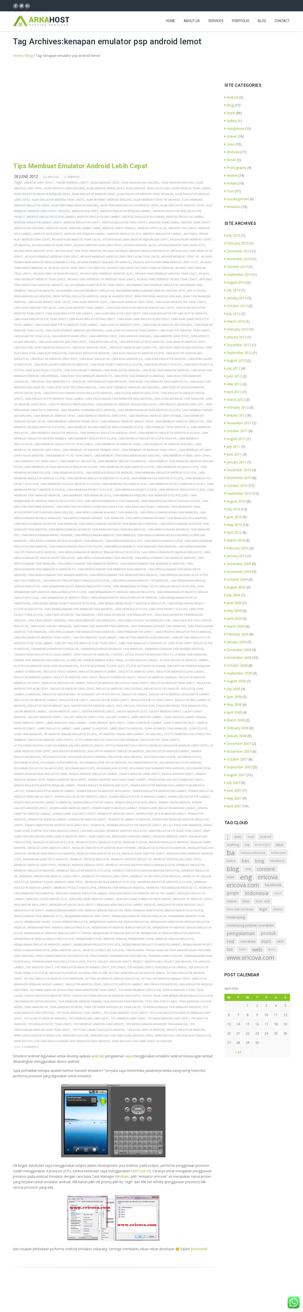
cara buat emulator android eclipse (138, 353)
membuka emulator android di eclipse (165, 882)
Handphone (234, 128)
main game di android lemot (66, 836)
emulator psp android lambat (35, 700)
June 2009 (233, 603)
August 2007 (235, 775)
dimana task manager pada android (39, 660)
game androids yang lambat (66, 722)
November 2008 (237, 657)
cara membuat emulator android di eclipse (169, 432)
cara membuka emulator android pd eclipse (98, 478)
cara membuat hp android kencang (168, 444)
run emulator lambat (171, 967)
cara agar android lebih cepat (131, 302)
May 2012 (233, 384)
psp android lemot (39, 967)
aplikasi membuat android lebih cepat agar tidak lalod (120, 256)
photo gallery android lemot (109, 961)
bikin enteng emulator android (76, 296)
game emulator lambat (54, 728)
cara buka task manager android (165, 370)
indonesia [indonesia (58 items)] (256, 893)
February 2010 (236, 548)
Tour (229, 191)
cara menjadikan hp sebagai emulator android (124, 597)
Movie (230, 160)
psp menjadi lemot (140, 967)
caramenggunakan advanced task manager (111, 649)
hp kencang (154, 734)
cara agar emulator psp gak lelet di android (174, 313)
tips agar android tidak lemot (125, 1012)
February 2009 (236, 634)
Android (74, 177)
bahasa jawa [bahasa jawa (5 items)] (278, 852)
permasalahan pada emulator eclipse (58, 961)
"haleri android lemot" (72, 182)
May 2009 (233, 610)
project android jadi (147, 961)
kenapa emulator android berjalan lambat (44, 785)
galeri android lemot (64, 711)
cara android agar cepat (69, 336)
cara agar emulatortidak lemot (92, 319)
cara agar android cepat (90, 302)
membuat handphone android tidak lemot (49, 876)
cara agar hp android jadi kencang (167, 324)
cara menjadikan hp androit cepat (64, 597)
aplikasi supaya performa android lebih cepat (165, 262)
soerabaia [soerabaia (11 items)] (247, 941)
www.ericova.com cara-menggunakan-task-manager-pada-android (62, 1041)
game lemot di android (126, 728)
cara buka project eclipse (44, 370)
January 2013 (235, 337)
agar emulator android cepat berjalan (145, 194)
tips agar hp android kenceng (45, 1018)
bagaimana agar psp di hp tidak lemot (97, 285)
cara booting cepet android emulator (42, 347)
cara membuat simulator (78, 461)
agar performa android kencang (75, 205)
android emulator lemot (81, 222)
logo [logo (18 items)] (263, 909)
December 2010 (237, 470)
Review (230, 175)
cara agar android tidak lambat (81, 307)
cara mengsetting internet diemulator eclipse (75, 580)
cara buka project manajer (83, 370)
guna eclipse (198, 728)
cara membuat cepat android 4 (167, 427)
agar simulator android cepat (182, 205)
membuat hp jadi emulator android (155, 876)
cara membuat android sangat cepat (126, 421)
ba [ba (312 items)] (231, 852)
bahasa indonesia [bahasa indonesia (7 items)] (253, 853)
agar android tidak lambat (191, 188)
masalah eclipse (110, 842)
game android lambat (146, 717)
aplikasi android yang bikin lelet (181, 245)
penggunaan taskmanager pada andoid (118, 956)
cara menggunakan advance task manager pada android (166, 518)
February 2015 (236, 243)
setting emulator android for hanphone (53, 978)
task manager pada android (123, 1001)
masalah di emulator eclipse (53, 842)
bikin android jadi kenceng (33, 296)
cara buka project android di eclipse (116, 364)
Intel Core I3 (140, 1171)
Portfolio (240, 25)
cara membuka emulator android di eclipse (165, 472)
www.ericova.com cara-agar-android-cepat (121, 1035)
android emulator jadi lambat (98, 216)
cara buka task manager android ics (86, 376)
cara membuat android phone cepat (72, 421)
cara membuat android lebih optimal (155, 415)
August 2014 (235, 282)
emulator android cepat (136, 671)
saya (128, 1056)
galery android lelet (131, 711)
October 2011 (236, 431)
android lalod (56, 228)
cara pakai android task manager (91, 620)
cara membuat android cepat (54, 415)
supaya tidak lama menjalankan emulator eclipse (177, 995)
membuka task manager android (121, 887)
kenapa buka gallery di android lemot (175, 779)
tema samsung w (36, 1007)
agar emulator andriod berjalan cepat (42, 194)
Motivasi (232, 152)
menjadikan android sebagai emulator (139, 916)
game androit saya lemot (106, 722)
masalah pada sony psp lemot (143, 853)
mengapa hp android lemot (192, 899)
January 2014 (235, 298)
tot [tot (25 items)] (230, 949)
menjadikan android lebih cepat (87, 916)
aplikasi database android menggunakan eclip (136, 251)
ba (66, 285)
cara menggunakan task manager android (87, 563)
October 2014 (236, 266)
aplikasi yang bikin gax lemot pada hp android (140, 268)
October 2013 (236, 305)
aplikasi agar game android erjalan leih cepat (135, 239)
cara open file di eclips (131, 609)
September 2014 (238, 274)
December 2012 (237, 345)
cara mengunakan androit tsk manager (139, 580)
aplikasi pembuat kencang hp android (104, 262)
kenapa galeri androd (174, 802)
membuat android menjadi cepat (81, 865)
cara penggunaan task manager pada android (81, 631)
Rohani (230, 183)
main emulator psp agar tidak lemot (175, 830)
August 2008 (235, 681)
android (64, 211)
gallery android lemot (44, 717)
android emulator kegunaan (143, 216)
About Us (192, 25)
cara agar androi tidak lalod (49, 302)
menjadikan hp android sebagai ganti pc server (57, 933)
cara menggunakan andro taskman (46, 535)
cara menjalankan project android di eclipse (64, 603)
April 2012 (233, 391)
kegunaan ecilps (189, 757)
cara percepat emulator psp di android (183, 631)
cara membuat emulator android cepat (108, 432)
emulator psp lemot (74, 700)
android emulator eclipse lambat (51, 216)
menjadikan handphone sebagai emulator (119, 921)
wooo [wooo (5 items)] (271, 949)
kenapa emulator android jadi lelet (102, 785)
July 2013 (232, 313)
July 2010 (232, 509)
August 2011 (235, 438)
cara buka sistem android (121, 370)
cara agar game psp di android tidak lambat (66, 324)
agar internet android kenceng (109, 199)
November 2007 (237, 751)
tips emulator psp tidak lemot (49, 1024)
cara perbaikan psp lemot (134, 631)
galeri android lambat (30, 711)
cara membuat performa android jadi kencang (127, 455)
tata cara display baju (161, 1001)
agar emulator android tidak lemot (58, 199)
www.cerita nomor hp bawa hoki (37, 1035)
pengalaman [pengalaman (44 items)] (241, 933)
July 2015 (232, 235)
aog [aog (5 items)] (247, 844)
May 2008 (233, 704)
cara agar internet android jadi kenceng (74, 330)
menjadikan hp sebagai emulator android (170, 933)
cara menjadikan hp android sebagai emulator (121, 592)
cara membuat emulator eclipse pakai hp (148, 438)
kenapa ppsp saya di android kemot (161, 813)
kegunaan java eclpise (112, 768)
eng (119, 705)
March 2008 (234, 720)
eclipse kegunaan (92, 666)
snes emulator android (160, 984)
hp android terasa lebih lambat (121, 734)
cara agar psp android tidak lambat (131, 330)
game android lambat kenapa (185, 717)
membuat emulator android (34, 870)
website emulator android (186, 1030)
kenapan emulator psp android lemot (134, 825)
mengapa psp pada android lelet (180, 904)
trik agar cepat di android (146, 1030)
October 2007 (236, 759)
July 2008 (232, 689)
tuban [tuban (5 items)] (242, 949)
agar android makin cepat (105, 188)
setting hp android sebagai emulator (112, 978)
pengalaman (134, 950)
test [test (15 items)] (280, 941)
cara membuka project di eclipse (89, 489)
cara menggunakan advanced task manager (45, 523)
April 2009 (233, 618)
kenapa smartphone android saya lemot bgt (57, 825)
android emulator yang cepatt (124, 222)
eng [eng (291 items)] (246, 876)
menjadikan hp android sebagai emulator (121, 927)
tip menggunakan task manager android (172, 1007)
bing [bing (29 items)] (259, 861)
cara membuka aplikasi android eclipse (126, 467)
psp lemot (118, 967)
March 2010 (234, 540)
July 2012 (232, 368)
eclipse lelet (116, 666)
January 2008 (235, 735)
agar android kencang (177, 182)
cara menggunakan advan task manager (169, 512)
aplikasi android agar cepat (52, 245)
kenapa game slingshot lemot (74, 813)
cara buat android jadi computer (132, 347)
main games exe (99, 836)
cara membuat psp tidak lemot (36, 461)
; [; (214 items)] (227, 836)
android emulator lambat (185, 216)
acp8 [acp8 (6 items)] (251, 836)
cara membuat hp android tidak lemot (149, 450)
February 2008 (236, 728)
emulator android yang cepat (72, 688)
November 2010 (237, 477)
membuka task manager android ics (171, 887)
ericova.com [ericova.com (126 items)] (243, 885)
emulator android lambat (33, 677)
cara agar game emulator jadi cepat (143, 319)
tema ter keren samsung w (103, 1007)
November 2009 (237, 571)
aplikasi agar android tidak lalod (76, 239)
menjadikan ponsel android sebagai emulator (161, 939)
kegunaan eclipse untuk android (103, 762)
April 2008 (233, 712)
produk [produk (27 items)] (268, 933)
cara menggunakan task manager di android (152, 563)
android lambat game (84, 228)
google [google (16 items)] (233, 893)
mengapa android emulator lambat (81, 893)
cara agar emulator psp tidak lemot (40, 319)
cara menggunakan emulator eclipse (75, 546)
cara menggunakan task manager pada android (111, 569)
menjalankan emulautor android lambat (151, 944)
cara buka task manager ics (50, 381)
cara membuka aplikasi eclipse (177, 467)
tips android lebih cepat (128, 1018)
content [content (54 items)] (266, 868)
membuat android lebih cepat (35, 865)
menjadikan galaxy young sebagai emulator (56, 921)
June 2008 (233, 696)
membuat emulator (190, 865)
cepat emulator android (91, 654)
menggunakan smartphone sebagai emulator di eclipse (163, 910)
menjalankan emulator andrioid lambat (42, 944)
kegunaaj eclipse (54, 757)
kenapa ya (98, 825)
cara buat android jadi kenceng (181, 347)
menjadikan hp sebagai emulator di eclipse (44, 939)
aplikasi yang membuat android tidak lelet (165, 273)
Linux (229, 144)
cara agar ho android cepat (120, 324)
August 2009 (235, 587)
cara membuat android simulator (179, 421)
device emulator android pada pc (149, 654)
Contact (282, 25)
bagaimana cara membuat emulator (152, 285)
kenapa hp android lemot (116, 813)
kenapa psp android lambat (47, 819)
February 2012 (236, 407)
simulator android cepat (83, 984)
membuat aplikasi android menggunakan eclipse (140, 865)
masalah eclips (86, 842)
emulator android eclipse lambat (180, 671)
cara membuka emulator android (109, 472)
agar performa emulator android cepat (130, 205)
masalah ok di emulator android (162, 848)
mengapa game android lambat (91, 899)
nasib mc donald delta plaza (103, 950)
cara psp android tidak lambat (94, 637)
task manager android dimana (79, 1001)
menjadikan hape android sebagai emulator (59, 927)
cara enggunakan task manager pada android (119, 398)
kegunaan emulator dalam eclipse (38, 768)
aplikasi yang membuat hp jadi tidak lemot (167, 279)
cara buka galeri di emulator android (60, 364)
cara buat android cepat (89, 347)
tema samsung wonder (65, 1007)
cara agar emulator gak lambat (69, 313)
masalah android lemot (170, 836)
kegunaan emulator (142, 762)
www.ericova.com (75, 1035)
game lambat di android (90, 728)
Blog (262, 25)
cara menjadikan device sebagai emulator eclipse (76, 586)
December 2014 (237, 251)
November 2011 (237, 423)
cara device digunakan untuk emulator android (77, 393)
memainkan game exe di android (45, 859)
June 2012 (233, 376)
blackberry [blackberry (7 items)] (277, 861)
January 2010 (235, 556)
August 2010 (235, 501)
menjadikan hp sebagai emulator (116, 933)
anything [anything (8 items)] (233, 845)
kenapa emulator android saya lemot (103, 791)
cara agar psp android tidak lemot (184, 330)
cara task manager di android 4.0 (142, 643)
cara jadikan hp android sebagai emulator (126, 404)
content (117, 654)
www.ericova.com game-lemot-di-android (142, 1041)
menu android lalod (66, 950)
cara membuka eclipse (67, 472)
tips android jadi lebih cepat (89, 1018)
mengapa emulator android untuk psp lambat (142, 893)
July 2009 (232, 595)
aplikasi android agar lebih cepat (98, 245)
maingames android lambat (131, 836)
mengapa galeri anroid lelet (46, 899)
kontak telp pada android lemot (54, 830)
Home (170, 25)
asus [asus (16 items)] (280, 844)
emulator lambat (134, 694)
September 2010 (238, 493)
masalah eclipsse (135, 842)
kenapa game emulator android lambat (167, 808)
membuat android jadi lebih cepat (177, 859)
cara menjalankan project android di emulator (131, 603)
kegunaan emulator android (180, 762)
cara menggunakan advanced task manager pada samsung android (97, 529)
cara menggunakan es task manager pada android (140, 546)
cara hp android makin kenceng (71, 404)
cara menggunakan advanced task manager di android (118, 523)
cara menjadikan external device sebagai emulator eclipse (154, 586)
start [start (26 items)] (266, 941)
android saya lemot (47, 233)
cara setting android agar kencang (144, 637)
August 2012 (235, 360)
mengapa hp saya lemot (31, 904)
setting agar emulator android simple (137, 973)
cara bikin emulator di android (141, 342)
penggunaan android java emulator (62, 956)
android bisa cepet (85, 211)
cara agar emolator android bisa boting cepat (140, 307)
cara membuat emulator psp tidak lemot (63, 444)
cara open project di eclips (168, 609)
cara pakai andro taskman (46, 620)
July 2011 (232, 446)
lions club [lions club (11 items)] (263, 901)
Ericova (53, 177)
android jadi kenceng (29, 228)
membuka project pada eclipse (75, 887)
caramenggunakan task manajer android (174, 649)
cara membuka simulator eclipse (182, 489)
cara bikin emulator (103, 342)
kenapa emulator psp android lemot (81, 796)
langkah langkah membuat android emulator (113, 830)
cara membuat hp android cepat (118, 444)
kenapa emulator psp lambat (189, 796)
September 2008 (238, 673)
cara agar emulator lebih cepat (117, 313)
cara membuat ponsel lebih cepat (186, 455)
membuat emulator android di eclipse (83, 870)
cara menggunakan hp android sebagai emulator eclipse (98, 552)
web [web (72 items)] (257, 949)
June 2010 (233, 517)
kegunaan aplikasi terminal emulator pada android (105, 757)
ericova (129, 705)
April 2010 (233, 532)
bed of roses (196, 290)
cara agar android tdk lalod (35, 307)
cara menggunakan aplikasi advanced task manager (66, 541)
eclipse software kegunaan (145, 666)
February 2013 (236, 329)
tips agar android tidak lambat (79, 1012)
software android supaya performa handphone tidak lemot (73, 990)
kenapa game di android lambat (114, 808)
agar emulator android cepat (93, 194)
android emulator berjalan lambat (125, 211)
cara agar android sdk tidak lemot (180, 302)
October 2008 (236, 665)
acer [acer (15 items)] (238, 836)
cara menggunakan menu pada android (104, 558)
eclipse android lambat (141, 660)
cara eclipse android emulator (136, 393)
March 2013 (234, 321)
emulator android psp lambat (63, 683)
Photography (235, 167)
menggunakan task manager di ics (38, 916)
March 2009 (234, 626)
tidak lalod (132, 1007)
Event (229, 113)
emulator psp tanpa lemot (109, 700)
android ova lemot (182, 228)
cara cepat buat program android (72, 387)
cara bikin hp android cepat (185, 342)
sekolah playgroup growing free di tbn (78, 973)
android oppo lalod (152, 228)
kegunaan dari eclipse (159, 757)
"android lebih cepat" (38, 182)
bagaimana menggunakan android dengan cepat (151, 290)
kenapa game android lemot (69, 808)
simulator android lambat (122, 984)
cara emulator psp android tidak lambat (54, 398)
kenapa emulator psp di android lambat (137, 796)
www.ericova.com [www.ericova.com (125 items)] (250, 957)
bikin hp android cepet (117, 296)
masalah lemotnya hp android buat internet (104, 848)
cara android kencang (135, 336)
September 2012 (238, 352)
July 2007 (232, 782)
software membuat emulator (139, 990)
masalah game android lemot (49, 848)
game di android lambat (144, 722)
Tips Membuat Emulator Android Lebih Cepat (80, 166)
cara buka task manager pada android (98, 381)
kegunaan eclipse (26, 762)
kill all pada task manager (182, 825)
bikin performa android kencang (157, 296)
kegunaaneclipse (198, 768)
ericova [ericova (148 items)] (268, 876)
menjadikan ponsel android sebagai (101, 939)
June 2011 (233, 454)
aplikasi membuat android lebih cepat (52, 256)
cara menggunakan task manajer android (57, 575)
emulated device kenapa (60, 671)
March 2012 (234, 399)
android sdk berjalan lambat (84, 233)
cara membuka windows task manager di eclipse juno (150, 495)
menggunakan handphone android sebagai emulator (84, 910)
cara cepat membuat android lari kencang (128, 387)
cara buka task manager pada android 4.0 (157, 381)
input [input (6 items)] (277, 893)
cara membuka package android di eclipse (70, 484)
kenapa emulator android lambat (50, 791)
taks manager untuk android (35, 1001)
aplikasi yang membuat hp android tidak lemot (101, 279)
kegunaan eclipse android (59, 762)
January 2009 (235, 642)
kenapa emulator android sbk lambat (160, 791)
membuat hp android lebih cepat (105, 876)
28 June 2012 (26, 176)
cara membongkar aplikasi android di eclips (148, 410)
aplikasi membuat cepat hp (180, 256)
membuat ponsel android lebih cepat (56, 882)
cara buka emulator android (165, 359)
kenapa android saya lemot (66, 779)
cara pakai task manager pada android (101, 626)
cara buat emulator (51, 353)
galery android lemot (165, 711)
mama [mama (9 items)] (277, 909)
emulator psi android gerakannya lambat (179, 694)
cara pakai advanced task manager (69, 614)
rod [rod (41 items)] (230, 941)
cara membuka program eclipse (124, 484)
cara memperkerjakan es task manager (111, 501)
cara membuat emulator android (54, 432)
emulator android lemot (117, 677)
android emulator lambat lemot (38, 222)
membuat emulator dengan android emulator (145, 870)
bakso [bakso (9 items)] (231, 861)
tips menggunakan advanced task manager (156, 1024)
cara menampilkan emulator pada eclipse (170, 501)
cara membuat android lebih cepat (102, 415)
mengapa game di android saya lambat (143, 899)
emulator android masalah (157, 677)
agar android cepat (105, 182)
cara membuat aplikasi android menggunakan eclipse (105, 427)
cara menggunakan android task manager (104, 535)
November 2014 (237, 259)
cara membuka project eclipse (135, 489)
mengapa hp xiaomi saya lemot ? (72, 904)
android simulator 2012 (124, 233)
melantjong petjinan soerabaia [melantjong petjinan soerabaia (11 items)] (250, 925)
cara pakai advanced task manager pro (124, 614)
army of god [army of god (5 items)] (262, 844)
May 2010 (233, 524)
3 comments (30, 1047)
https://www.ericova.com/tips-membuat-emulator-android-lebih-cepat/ (157, 745)
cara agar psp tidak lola (31, 336)
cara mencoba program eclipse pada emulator (89, 506)
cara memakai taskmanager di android (88, 410)
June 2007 (233, 790)
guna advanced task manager (165, 728)
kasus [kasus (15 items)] (232, 901)
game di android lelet (179, 722)
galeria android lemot (98, 711)
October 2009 (236, 579)
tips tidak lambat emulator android (98, 1030)
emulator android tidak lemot (172, 683)
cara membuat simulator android (122, 461)
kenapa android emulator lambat (93, 774)
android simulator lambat (162, 233)
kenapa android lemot (178, 774)
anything (190, 233)
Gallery (230, 120)
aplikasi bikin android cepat (33, 251)
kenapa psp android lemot (87, 819)
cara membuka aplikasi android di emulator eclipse (60, 467)
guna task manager (28, 734)
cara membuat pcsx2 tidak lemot (68, 455)
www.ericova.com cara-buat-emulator (183, 1035)
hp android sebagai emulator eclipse (70, 734)
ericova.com (145, 705)
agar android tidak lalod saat (148, 188)
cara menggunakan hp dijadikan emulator (171, 552)
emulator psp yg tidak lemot (152, 700)
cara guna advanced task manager (179, 398)
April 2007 (233, 806)
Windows (122, 1176)
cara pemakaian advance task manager (158, 626)
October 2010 (236, 485)
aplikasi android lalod (140, 245)
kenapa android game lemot (139, 774)
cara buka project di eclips (163, 364)
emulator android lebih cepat (75, 677)
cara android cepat (103, 336)
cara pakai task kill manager (50, 626)
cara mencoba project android (147, 506)
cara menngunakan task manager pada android (78, 609)
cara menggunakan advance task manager (93, 518)
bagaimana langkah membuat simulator (85, 290)
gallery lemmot (117, 717)
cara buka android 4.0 (127, 359)
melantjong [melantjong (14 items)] (236, 917)
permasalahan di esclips (165, 956)
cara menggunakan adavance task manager (106, 512)
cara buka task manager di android (139, 376)
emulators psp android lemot (93, 705)
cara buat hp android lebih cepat (54, 359)
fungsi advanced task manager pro (181, 705)
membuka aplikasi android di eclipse (110, 882)
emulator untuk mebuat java (48, 705)
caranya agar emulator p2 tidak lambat (43, 654)
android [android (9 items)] (265, 836)
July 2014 (232, 290)
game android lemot (29, 722)
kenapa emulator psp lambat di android (42, 802)
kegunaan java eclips (80, 768)
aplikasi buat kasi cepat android (78, 251)
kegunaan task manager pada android (156, 768)
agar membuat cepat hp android (157, 199)
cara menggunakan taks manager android (165, 558)
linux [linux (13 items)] (246, 901)
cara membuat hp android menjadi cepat (91, 450)
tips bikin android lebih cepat (168, 1018)
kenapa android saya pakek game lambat (117, 779)
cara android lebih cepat (171, 336)
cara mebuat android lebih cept (181, 404)
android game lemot (195, 222)
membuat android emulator (131, 859)
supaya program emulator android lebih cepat (106, 995)
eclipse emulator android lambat (184, 660)
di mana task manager (190, 654)
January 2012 (235, 415)
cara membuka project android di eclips (176, 484)
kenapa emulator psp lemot (93, 802)
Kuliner (230, 136)
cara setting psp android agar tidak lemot (86, 643)
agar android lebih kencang (64, 188)
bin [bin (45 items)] (245, 860)
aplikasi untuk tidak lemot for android (76, 268)
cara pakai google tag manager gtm (143, 620)
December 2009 (237, 563)
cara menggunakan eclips (123, 541)
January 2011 (235, 462)
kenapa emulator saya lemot (136, 802)
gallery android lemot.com (83, 717)
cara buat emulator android (89, 353)
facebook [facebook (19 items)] (273, 884)
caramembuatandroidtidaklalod (55, 649)
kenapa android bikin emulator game (40, 774)
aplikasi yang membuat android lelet (106, 273)
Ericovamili (199, 1249)
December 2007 (237, 743)
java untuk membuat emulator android (116, 751)
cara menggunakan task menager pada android (123, 575)
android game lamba (163, 222)
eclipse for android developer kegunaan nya (46, 666)
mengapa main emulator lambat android (126, 904)
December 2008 (237, 649)
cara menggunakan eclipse (163, 541)
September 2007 (238, 767)
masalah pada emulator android (51, 853)
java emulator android (69, 751)
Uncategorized (236, 199)
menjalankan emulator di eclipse (96, 944)
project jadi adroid (177, 961)
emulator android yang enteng (119, 688)
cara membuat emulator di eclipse (92, 438)
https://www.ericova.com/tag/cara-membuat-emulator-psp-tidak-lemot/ (127, 740)
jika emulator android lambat (167, 751)
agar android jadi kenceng (140, 182)
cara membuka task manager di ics (86, 495)
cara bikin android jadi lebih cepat (62, 342)
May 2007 (233, 798)
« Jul (238, 1052)
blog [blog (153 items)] (233, 868)
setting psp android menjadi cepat (165, 978)
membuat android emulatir (89, 859)
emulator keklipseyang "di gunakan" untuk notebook (81, 694)
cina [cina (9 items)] (248, 869)
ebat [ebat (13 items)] (230, 876)
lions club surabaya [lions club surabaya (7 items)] (240, 909)
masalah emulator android (168, 842)
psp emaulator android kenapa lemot (82, 967)
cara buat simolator (95, 359)
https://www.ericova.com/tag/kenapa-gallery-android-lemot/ (59, 745)
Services (215, 25)
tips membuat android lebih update (98, 1024)
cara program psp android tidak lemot (42, 637)
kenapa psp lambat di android (129, 819)
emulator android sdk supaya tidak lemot (117, 683)
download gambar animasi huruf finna (95, 660)
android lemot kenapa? (118, 228)
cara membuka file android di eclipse (157, 478)
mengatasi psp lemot (29, 910)
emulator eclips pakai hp (161, 688)
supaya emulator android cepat (47, 995)
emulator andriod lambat (98, 671)
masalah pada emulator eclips (98, 853)
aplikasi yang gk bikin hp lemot (55, 273)
